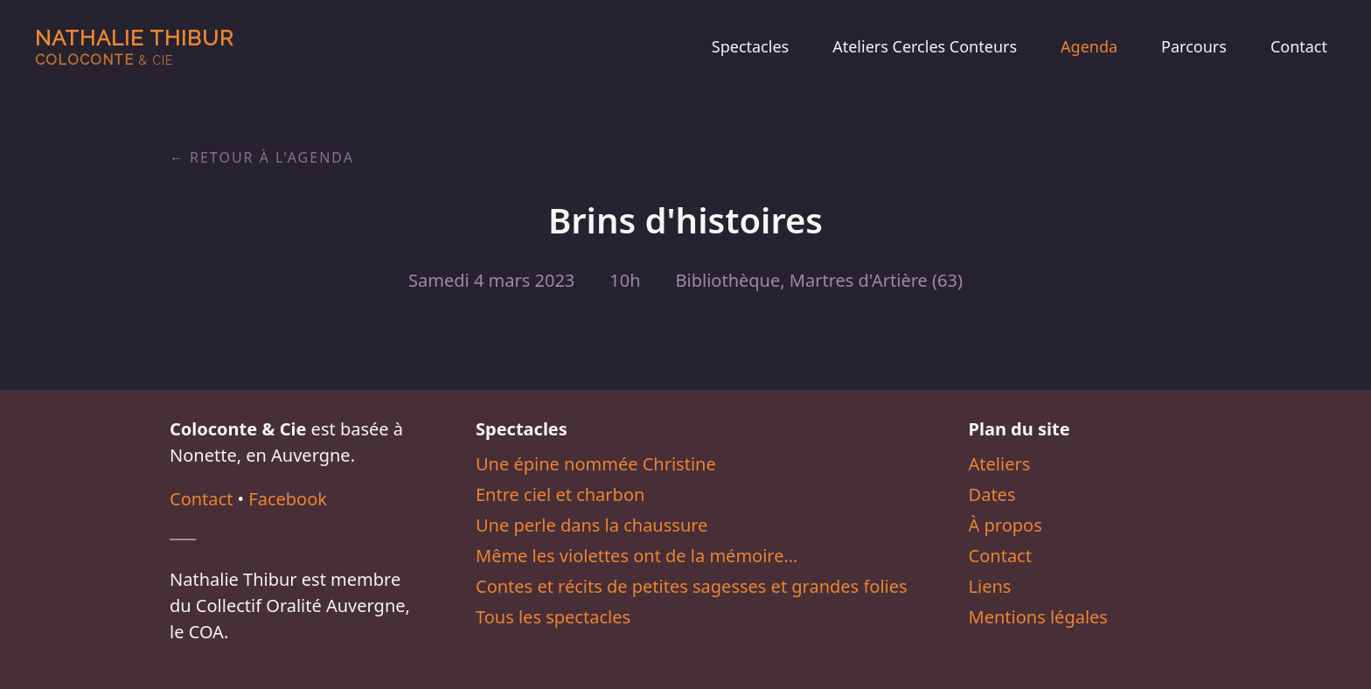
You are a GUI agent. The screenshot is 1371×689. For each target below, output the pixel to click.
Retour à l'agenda (272, 157)
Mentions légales (1038, 617)
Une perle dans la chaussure (591, 525)
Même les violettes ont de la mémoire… (636, 555)
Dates (992, 494)
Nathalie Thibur (134, 46)
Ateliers (1000, 464)
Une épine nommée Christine (596, 464)
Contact (1298, 46)
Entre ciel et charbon (560, 494)
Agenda (1089, 46)
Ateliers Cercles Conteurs (924, 46)
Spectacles (750, 46)
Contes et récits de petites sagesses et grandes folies (692, 586)
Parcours (1194, 46)
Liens (990, 586)
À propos (1005, 525)
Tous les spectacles (553, 617)
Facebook (287, 499)
